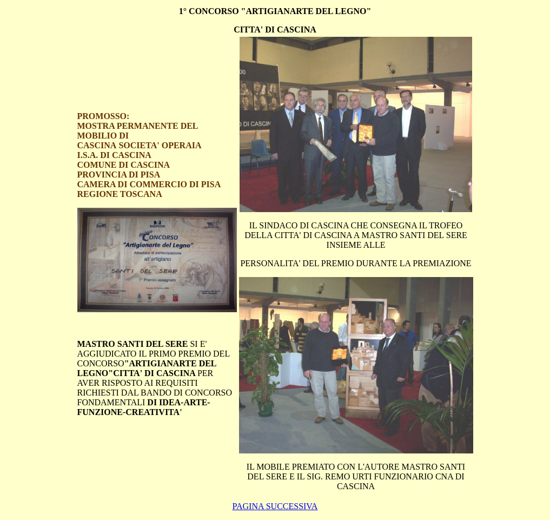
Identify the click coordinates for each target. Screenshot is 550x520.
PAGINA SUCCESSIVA (275, 506)
